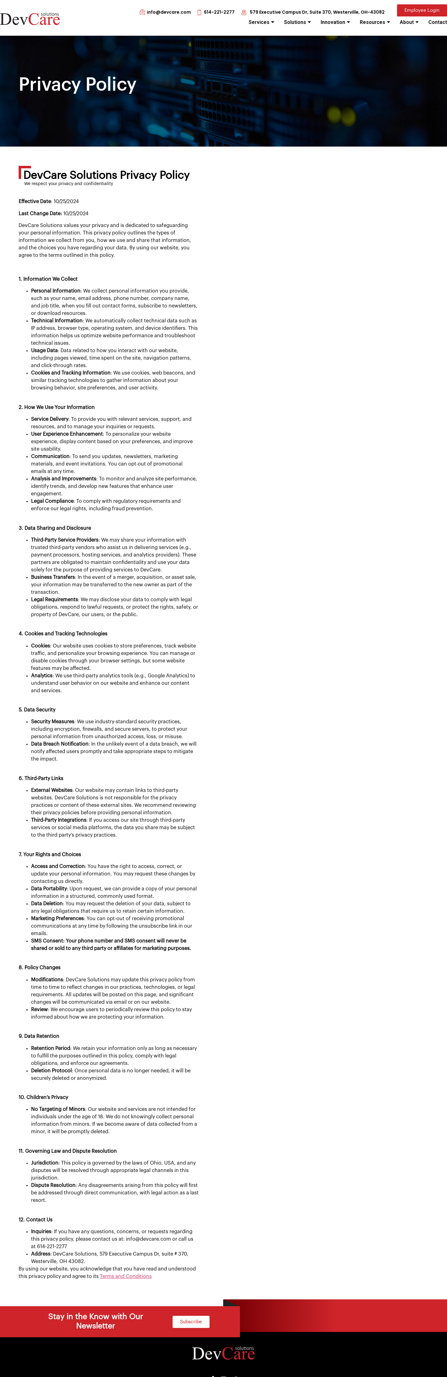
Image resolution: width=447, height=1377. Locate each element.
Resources (375, 22)
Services (261, 22)
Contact (437, 22)
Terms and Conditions (126, 1276)
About (409, 22)
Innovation (335, 22)
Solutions (297, 22)
